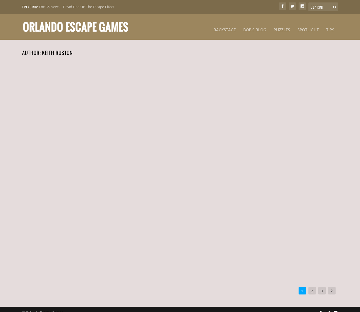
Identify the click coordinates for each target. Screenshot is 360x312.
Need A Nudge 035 (47, 123)
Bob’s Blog (254, 24)
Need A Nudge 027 (154, 235)
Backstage (224, 24)
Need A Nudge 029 (47, 235)
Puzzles (282, 24)
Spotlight (308, 24)
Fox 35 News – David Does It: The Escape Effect (76, 6)
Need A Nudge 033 (154, 123)
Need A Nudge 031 (261, 123)
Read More (38, 150)
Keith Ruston (50, 131)
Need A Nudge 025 (262, 235)
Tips (330, 24)
